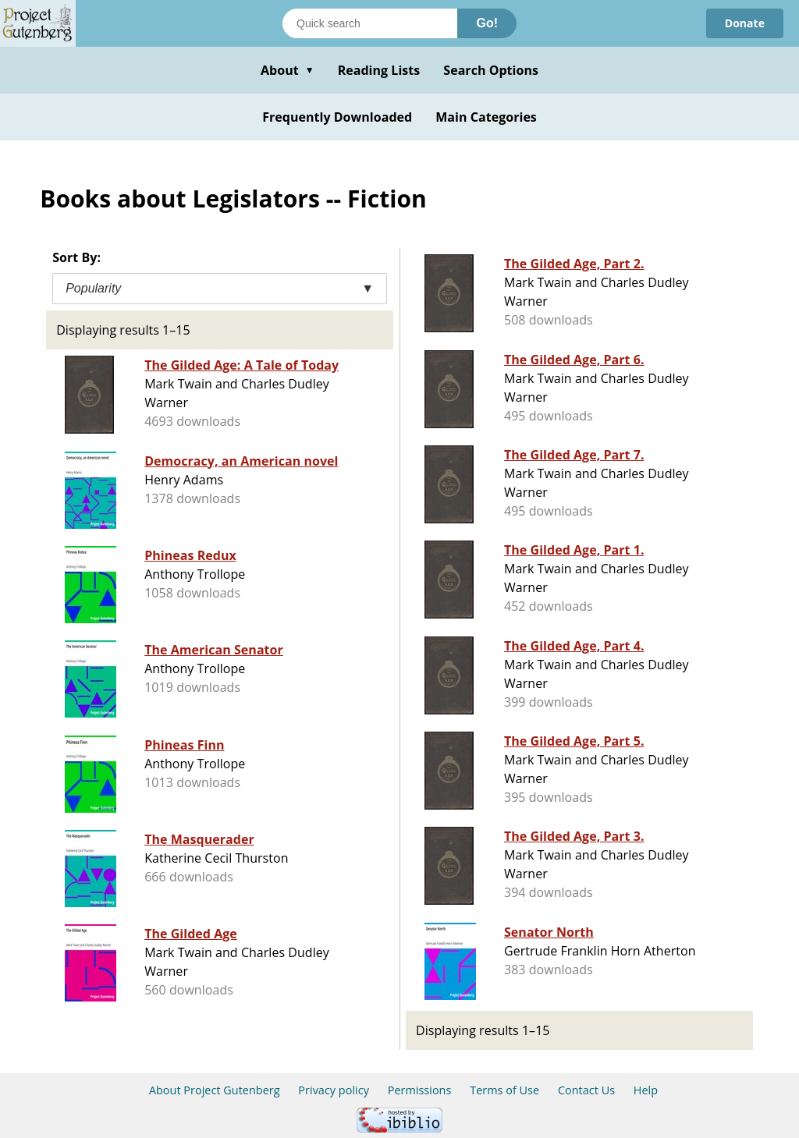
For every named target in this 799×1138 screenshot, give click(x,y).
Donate (745, 23)
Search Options (490, 70)
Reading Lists (379, 70)
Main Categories (486, 117)
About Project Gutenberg (214, 1090)
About (287, 70)
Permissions (420, 1090)
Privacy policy (333, 1090)
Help (646, 1090)
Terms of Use (504, 1090)
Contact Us (586, 1090)
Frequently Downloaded (337, 117)
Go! (487, 23)
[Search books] (369, 23)
